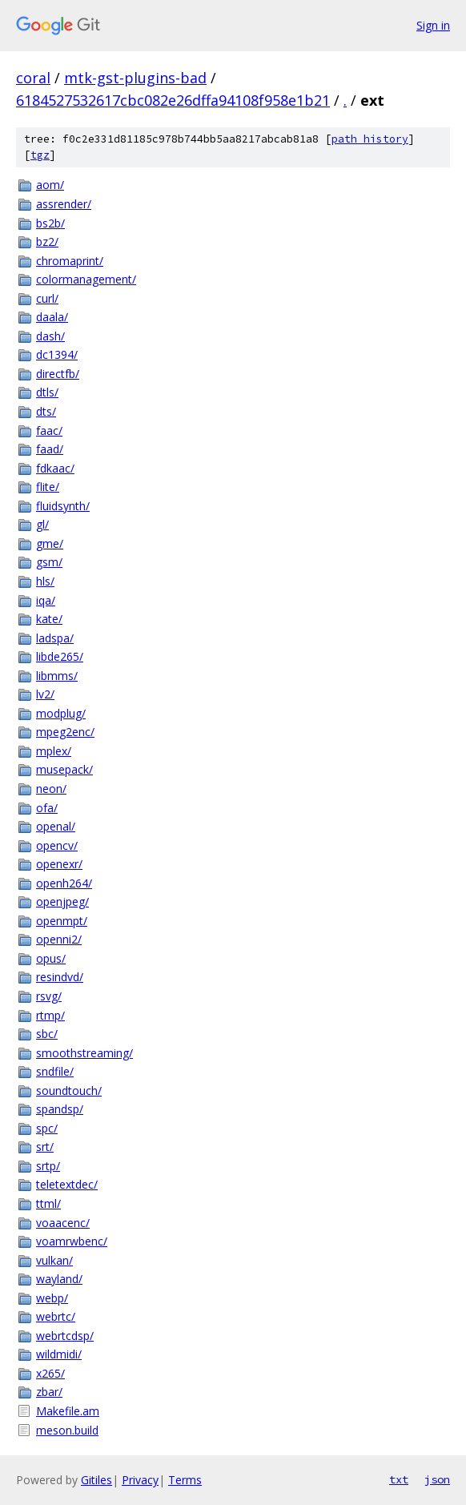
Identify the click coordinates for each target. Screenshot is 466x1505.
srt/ (45, 1146)
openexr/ (59, 863)
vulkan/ (54, 1260)
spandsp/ (59, 1109)
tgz (40, 155)
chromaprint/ (69, 260)
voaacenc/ (63, 1222)
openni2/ (59, 939)
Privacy (140, 1479)
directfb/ (57, 373)
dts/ (46, 411)
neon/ (51, 788)
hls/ (45, 581)
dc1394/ (57, 354)
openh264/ (64, 883)
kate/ (49, 618)
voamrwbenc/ (71, 1241)
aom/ (50, 184)
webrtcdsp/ (65, 1335)
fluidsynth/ (63, 505)
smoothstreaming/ (84, 1052)
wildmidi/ (59, 1354)
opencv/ (57, 845)
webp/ (52, 1298)
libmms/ (57, 675)
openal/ (55, 826)
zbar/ (49, 1391)
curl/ (47, 298)
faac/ (49, 430)
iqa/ (45, 600)
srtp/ (48, 1165)
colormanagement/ (86, 279)
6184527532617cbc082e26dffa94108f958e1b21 (173, 100)
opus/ (51, 958)
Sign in (433, 25)
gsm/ (49, 561)
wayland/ (59, 1278)
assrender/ (63, 203)
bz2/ (47, 241)
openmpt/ (61, 920)
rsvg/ (49, 996)
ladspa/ (55, 638)
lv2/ (45, 694)
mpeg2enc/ (65, 731)
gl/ (42, 524)
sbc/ (47, 1033)
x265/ (50, 1373)
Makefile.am (67, 1410)
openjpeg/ (62, 901)
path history (369, 139)
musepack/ (64, 769)
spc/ (47, 1128)
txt (398, 1479)
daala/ (52, 316)
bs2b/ (50, 223)
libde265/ (59, 656)
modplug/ (61, 713)
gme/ (49, 543)
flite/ (47, 486)
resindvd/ (59, 976)
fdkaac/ (55, 468)
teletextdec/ (67, 1184)
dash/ (50, 336)
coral (33, 77)
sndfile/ (55, 1071)
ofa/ (47, 807)
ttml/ (48, 1203)
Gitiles (96, 1479)
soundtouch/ (69, 1090)
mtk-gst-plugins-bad (135, 77)
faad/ (49, 449)
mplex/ (53, 751)
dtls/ (47, 392)
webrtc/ (55, 1316)
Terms (185, 1479)
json (437, 1479)
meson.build (67, 1430)
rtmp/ (50, 1015)
